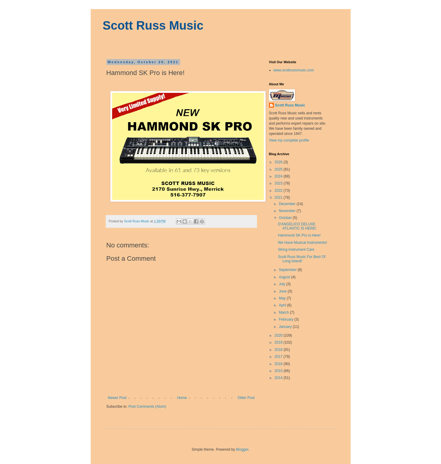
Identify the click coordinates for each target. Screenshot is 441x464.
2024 (279, 176)
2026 (279, 162)
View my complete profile (289, 140)
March (284, 312)
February (286, 319)
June (283, 291)
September (288, 270)
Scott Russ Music (153, 25)
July (282, 284)
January (286, 327)
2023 (279, 183)
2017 (279, 357)
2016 (279, 364)
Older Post (246, 398)
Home (182, 398)
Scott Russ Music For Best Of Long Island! (301, 259)
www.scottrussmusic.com (294, 70)
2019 (279, 342)
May (283, 298)
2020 (279, 335)
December (288, 204)
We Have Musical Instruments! (302, 242)
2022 (279, 190)
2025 (279, 169)
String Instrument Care (296, 249)
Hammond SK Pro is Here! (299, 235)
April (283, 305)
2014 (279, 378)
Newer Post (117, 398)
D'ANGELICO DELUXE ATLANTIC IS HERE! (297, 226)
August (285, 277)
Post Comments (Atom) (147, 406)
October (286, 218)
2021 (279, 197)
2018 (279, 350)
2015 (279, 371)
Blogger (242, 449)
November (288, 211)
